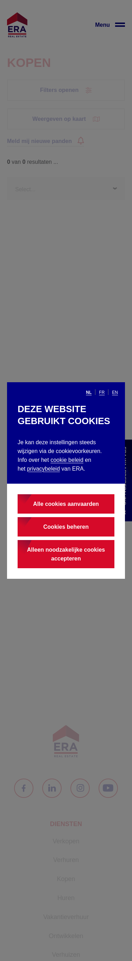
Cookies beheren (66, 527)
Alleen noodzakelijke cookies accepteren (66, 554)
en (115, 392)
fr (102, 392)
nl (89, 392)
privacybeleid (43, 469)
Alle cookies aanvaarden (66, 504)
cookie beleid (66, 460)
